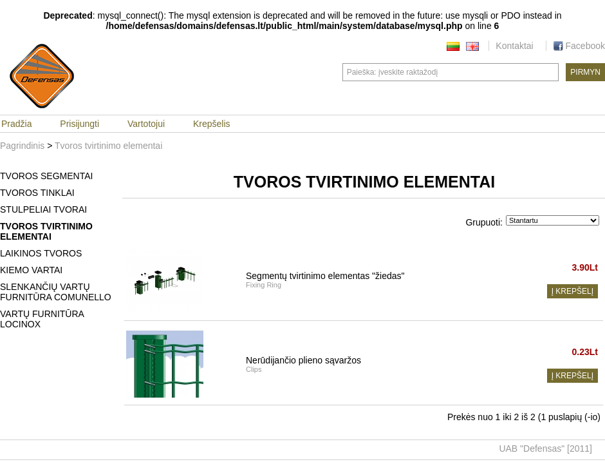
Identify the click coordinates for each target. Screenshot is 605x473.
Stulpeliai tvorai (43, 209)
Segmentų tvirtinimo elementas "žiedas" (325, 276)
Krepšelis (211, 124)
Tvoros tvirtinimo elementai (108, 145)
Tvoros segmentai (46, 176)
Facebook (579, 46)
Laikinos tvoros (41, 253)
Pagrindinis (22, 145)
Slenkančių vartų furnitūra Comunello (55, 292)
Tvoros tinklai (37, 193)
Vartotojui (146, 124)
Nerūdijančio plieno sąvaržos (303, 360)
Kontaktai (514, 46)
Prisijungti (79, 124)
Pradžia (16, 124)
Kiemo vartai (31, 270)
